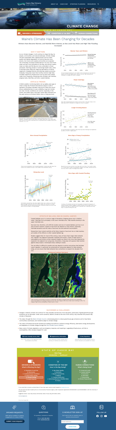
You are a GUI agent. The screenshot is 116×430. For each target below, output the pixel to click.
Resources (91, 4)
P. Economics (84, 373)
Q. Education (84, 375)
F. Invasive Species (31, 379)
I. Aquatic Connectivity (58, 373)
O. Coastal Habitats (85, 372)
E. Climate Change (31, 377)
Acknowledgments (23, 395)
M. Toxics (57, 380)
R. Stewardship (85, 377)
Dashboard (63, 355)
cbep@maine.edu (65, 387)
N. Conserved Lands (84, 370)
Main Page (58, 353)
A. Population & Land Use (31, 370)
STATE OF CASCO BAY (58, 30)
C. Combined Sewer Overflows (31, 373)
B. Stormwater (31, 372)
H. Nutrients (58, 372)
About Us (54, 4)
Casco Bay (64, 4)
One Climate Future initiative (54, 325)
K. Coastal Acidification (58, 377)
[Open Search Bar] (98, 4)
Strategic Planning (77, 4)
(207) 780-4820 (45, 418)
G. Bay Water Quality (58, 370)
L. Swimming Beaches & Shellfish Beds (58, 378)
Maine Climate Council (39, 319)
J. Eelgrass (58, 375)
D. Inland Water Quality (31, 375)
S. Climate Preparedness (85, 378)
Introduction (53, 355)
